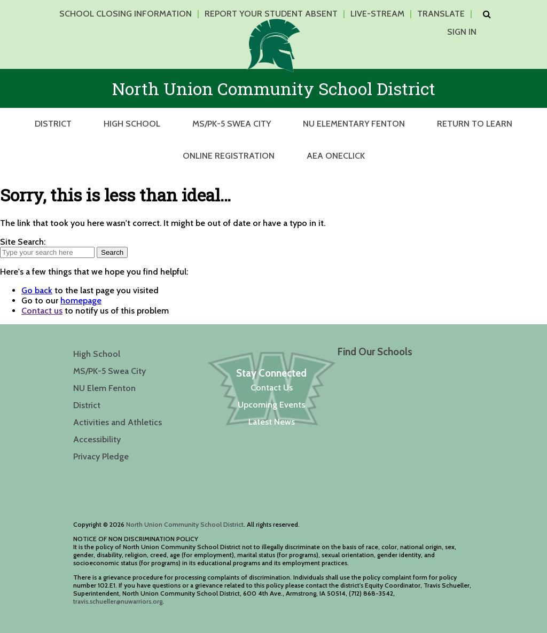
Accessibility (97, 439)
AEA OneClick (336, 156)
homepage (80, 300)
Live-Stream (377, 14)
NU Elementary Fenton (354, 124)
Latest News (271, 422)
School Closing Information (125, 14)
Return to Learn (474, 124)
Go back (36, 290)
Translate (441, 14)
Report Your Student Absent (271, 14)
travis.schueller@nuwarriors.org (117, 601)
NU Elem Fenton (104, 388)
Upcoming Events (271, 405)
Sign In (461, 32)
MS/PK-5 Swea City (231, 124)
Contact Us (272, 387)
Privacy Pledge (101, 456)
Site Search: (22, 242)
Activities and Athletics (117, 422)
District (53, 124)
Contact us (41, 311)
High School (132, 124)
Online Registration (229, 156)
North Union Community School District (185, 524)
